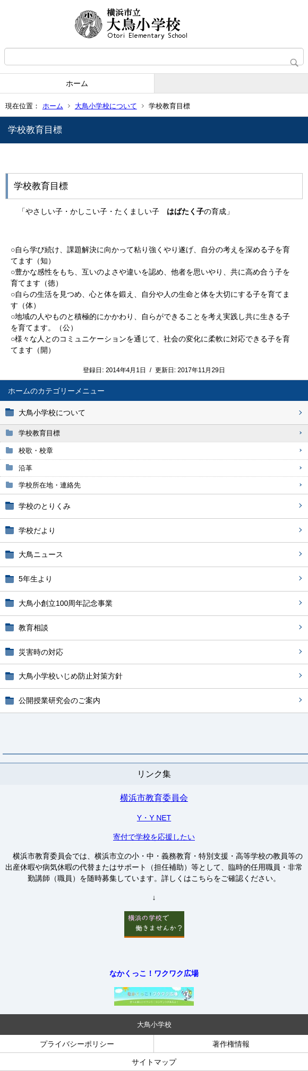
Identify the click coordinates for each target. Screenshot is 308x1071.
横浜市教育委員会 (154, 797)
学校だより (37, 530)
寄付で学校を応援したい (154, 837)
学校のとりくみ (45, 506)
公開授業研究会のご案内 (59, 700)
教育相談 (33, 627)
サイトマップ (154, 1062)
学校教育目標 (39, 433)
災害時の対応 (41, 652)
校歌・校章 (36, 451)
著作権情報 (231, 1044)
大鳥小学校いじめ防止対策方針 (71, 676)
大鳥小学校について (106, 106)
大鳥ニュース (41, 554)
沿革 (25, 468)
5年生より (36, 579)
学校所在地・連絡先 (50, 485)
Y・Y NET (154, 817)
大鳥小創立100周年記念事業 (66, 603)
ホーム (77, 83)
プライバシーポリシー (77, 1044)
